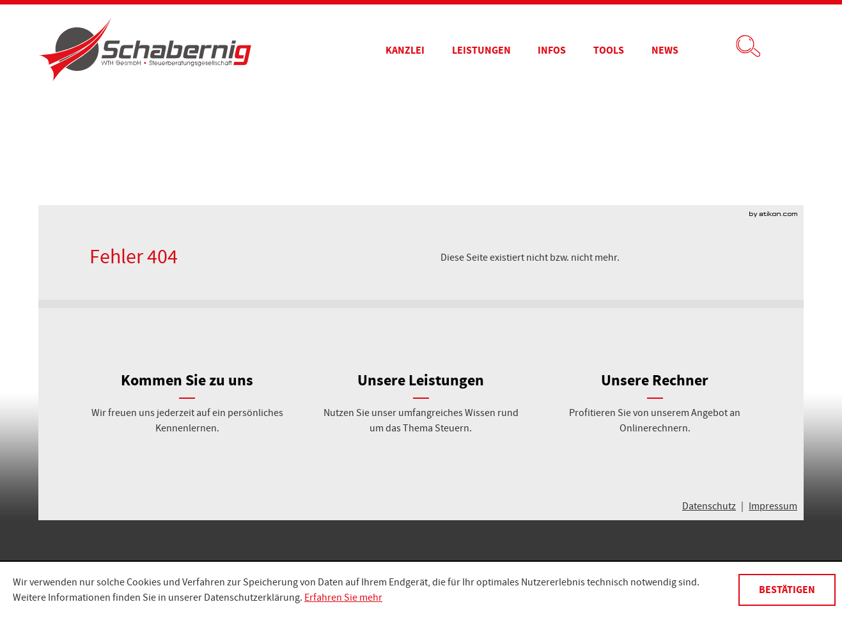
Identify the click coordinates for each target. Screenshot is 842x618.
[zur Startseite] (145, 43)
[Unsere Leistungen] (421, 391)
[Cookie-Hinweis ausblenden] (787, 590)
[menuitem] (405, 50)
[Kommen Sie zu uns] (187, 391)
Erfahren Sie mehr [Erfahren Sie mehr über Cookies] (343, 597)
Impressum (773, 506)
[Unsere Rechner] (654, 391)
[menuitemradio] (481, 50)
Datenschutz (709, 506)
